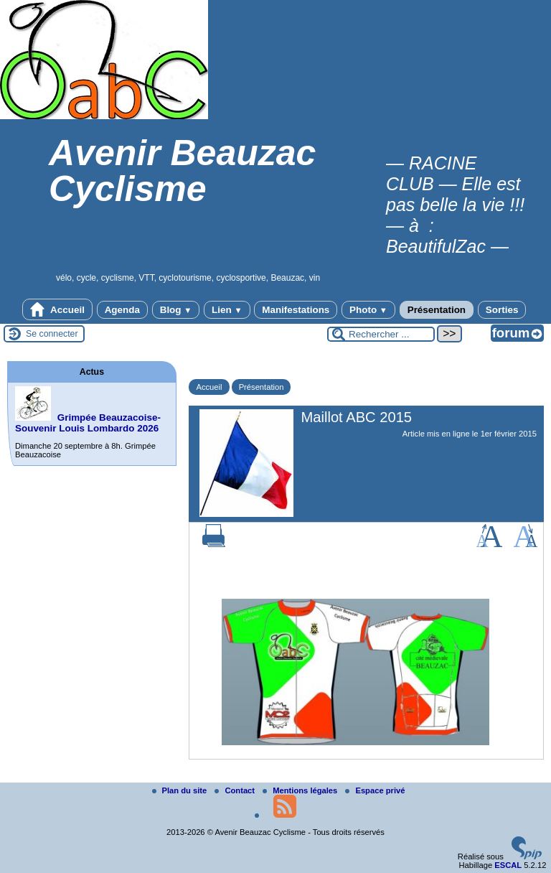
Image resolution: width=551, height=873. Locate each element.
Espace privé (375, 790)
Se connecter (52, 334)
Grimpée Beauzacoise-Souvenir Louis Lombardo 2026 (88, 423)
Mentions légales (301, 790)
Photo (368, 309)
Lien (227, 309)
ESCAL (508, 865)
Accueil (57, 309)
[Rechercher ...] (381, 334)
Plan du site (180, 790)
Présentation (437, 309)
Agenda (122, 309)
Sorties (502, 309)
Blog (176, 309)
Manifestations (295, 309)
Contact (236, 790)
